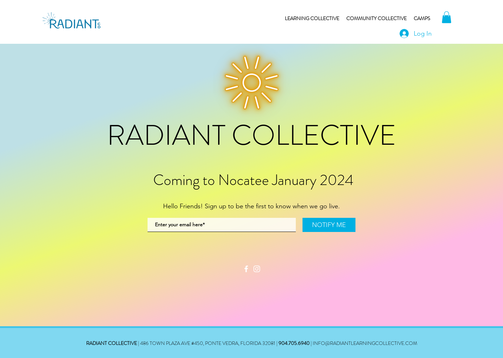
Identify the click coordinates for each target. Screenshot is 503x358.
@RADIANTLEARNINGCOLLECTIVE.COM (371, 343)
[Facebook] (246, 268)
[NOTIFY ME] (329, 225)
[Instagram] (256, 268)
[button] (446, 17)
